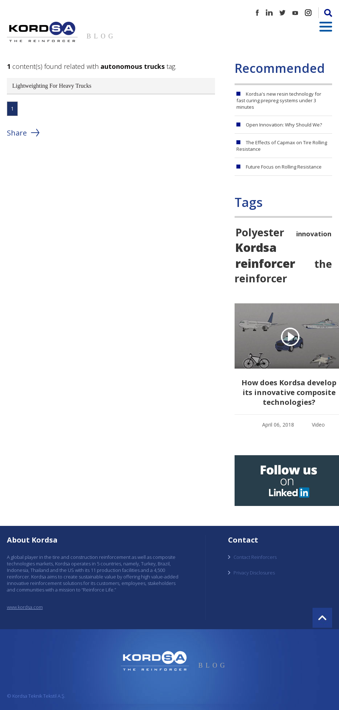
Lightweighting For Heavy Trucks (51, 86)
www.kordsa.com (25, 607)
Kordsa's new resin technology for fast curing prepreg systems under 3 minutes (278, 100)
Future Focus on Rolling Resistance (284, 166)
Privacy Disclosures (254, 572)
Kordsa (256, 247)
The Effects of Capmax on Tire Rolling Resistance (281, 145)
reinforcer (265, 263)
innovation (313, 233)
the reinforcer (283, 271)
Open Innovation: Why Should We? (284, 124)
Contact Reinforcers (255, 557)
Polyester (259, 232)
